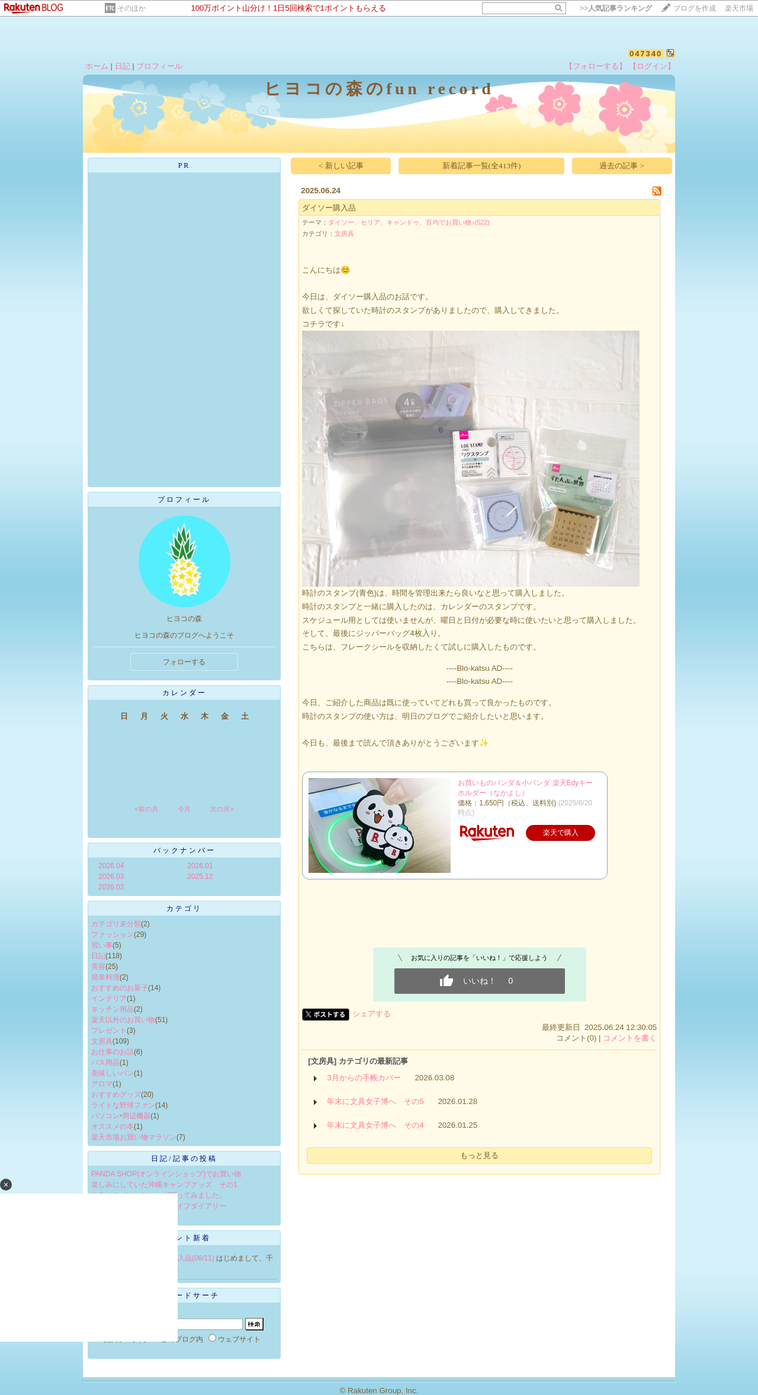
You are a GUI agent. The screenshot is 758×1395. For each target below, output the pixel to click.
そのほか (131, 8)
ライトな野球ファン (123, 1105)
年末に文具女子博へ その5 (375, 1101)
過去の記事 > (621, 165)
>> (616, 8)
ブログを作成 (694, 8)
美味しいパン (112, 1073)
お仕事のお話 (112, 1052)
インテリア (109, 998)
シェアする (371, 1013)
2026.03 (111, 876)
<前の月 (146, 808)
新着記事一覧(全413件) (481, 165)
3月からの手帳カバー (363, 1077)
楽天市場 (739, 8)
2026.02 (111, 887)
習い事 (102, 945)
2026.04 (111, 866)
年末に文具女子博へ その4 (375, 1125)
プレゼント (109, 1030)
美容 (98, 966)
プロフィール (159, 66)
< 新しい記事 (341, 165)
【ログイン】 (652, 66)
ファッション (112, 934)
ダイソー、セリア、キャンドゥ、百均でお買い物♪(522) (408, 222)
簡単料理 (105, 977)
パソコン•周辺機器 (120, 1116)
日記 (122, 66)
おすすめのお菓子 (119, 988)
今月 (184, 808)
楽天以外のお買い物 (123, 1020)
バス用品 (105, 1062)
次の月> (221, 808)
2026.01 (200, 866)
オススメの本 (112, 1126)
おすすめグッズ (116, 1094)
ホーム (96, 66)
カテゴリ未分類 (116, 924)
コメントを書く (630, 1038)
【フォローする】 (596, 66)
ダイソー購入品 (329, 207)
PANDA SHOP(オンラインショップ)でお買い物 (166, 1174)
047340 (645, 53)
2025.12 (200, 876)
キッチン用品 (112, 1009)
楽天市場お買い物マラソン (133, 1137)
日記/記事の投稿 (184, 1158)
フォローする (184, 662)
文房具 (102, 1041)
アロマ (102, 1084)
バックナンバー (184, 850)
